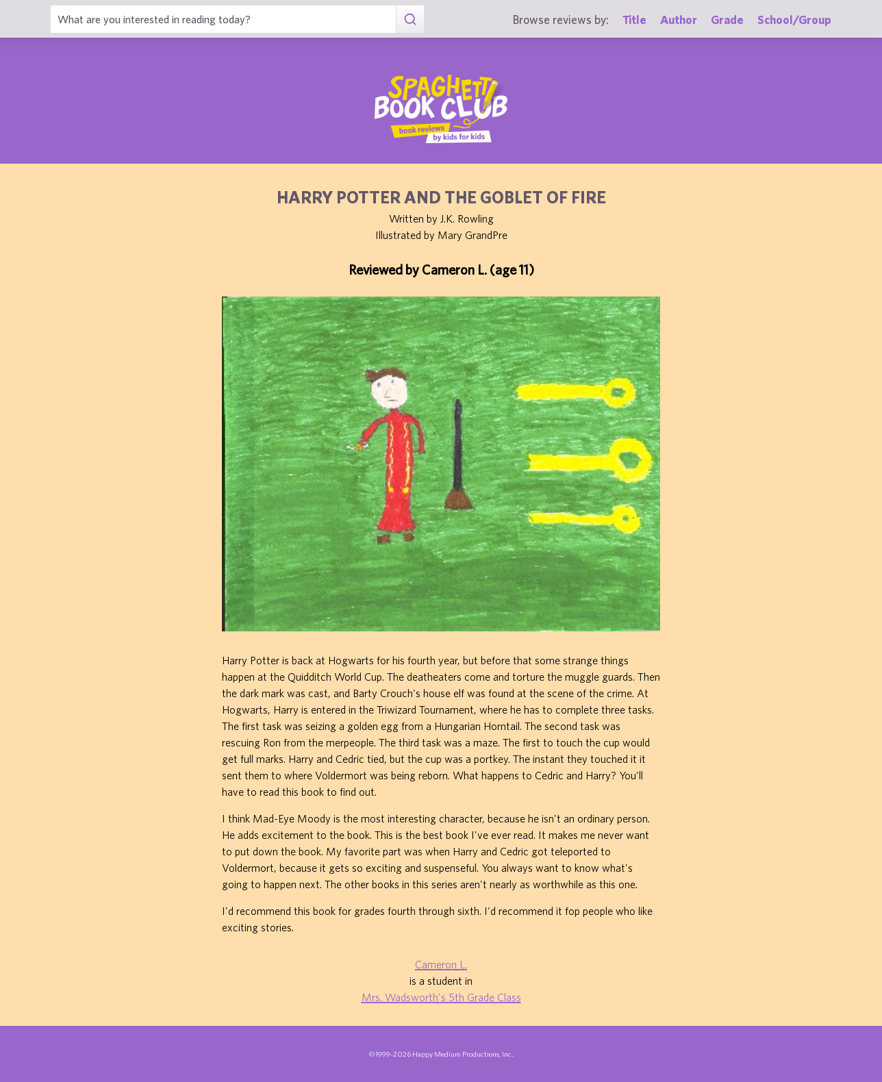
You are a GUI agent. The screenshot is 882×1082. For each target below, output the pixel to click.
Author (678, 19)
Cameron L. (441, 964)
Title (634, 19)
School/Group (794, 19)
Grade (727, 19)
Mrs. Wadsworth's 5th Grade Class (441, 997)
